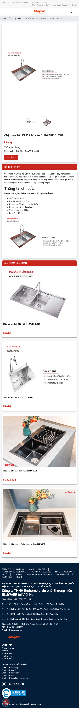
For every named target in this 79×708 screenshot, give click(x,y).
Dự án (31, 569)
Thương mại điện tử (64, 574)
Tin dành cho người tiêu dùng (39, 574)
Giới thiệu (42, 569)
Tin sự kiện (17, 574)
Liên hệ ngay (11, 157)
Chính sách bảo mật (9, 675)
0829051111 (17, 627)
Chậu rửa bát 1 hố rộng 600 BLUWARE (18, 397)
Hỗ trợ (5, 3)
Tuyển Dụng (7, 577)
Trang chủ (6, 18)
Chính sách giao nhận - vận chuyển (15, 678)
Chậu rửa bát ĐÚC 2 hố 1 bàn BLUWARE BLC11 (21, 324)
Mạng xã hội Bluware (64, 572)
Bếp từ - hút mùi (8, 648)
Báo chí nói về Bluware (41, 572)
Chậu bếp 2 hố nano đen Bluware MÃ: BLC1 (20, 471)
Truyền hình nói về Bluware (14, 572)
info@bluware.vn (15, 630)
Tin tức (5, 574)
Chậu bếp (17, 18)
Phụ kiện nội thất (8, 659)
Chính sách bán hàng (20, 3)
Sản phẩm (20, 569)
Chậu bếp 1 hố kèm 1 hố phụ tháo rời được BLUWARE (24, 544)
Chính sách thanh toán (10, 673)
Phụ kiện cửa (7, 656)
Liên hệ (19, 577)
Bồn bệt (5, 651)
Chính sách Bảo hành (39, 3)
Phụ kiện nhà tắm (8, 653)
